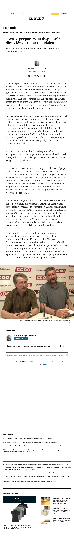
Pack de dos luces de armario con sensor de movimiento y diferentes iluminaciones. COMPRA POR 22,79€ (61, 501)
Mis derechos (27, 33)
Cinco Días (42, 33)
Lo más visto (7, 460)
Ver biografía (21, 338)
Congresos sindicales (12, 355)
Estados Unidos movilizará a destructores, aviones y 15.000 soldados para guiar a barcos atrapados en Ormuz (36, 464)
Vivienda (12, 33)
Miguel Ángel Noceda (37, 69)
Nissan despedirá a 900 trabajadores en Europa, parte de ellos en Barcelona (32, 442)
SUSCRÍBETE (55, 14)
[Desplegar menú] (4, 18)
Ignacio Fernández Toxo (35, 355)
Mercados (5, 33)
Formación (19, 33)
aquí (45, 364)
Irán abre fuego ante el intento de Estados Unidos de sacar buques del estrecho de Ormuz (30, 473)
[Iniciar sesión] (65, 14)
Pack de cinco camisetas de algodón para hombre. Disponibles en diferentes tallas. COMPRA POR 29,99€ (17, 527)
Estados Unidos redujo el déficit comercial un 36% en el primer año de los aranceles (34, 446)
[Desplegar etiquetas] (67, 355)
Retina (48, 33)
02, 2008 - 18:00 (39, 71)
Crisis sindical (23, 355)
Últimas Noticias (55, 33)
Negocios (34, 33)
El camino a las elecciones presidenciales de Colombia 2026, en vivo (29, 438)
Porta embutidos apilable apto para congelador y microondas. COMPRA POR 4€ (62, 520)
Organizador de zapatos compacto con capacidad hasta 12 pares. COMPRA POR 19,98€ (62, 511)
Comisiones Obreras (50, 355)
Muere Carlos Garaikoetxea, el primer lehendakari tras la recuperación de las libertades (30, 481)
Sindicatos (60, 355)
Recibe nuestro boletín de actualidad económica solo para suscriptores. (29, 346)
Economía (9, 27)
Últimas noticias (8, 435)
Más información (11, 364)
